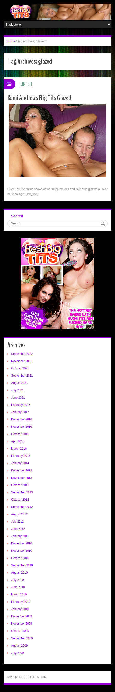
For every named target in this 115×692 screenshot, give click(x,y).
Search (17, 216)
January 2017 (20, 412)
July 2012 (17, 521)
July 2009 (17, 653)
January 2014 (20, 463)
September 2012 (22, 507)
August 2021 (19, 383)
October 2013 (20, 485)
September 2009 (22, 638)
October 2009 (20, 631)
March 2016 (19, 448)
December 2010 (21, 543)
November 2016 (21, 426)
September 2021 (22, 375)
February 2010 (20, 601)
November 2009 (21, 623)
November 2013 (21, 477)
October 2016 (20, 434)
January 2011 (20, 536)
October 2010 (20, 558)
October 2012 (20, 499)
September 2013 (22, 492)
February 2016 (20, 456)
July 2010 (17, 580)
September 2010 (22, 565)
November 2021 (21, 361)
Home (11, 41)
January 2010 (20, 609)
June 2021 (18, 397)
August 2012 (19, 514)
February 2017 (20, 405)
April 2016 (17, 441)
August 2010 (19, 572)
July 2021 (17, 390)
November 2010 (21, 550)
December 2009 (21, 616)
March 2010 (19, 594)
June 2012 (18, 529)
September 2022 (22, 353)
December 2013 (21, 470)
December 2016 (21, 419)
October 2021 (20, 368)
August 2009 (19, 645)
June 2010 (18, 587)
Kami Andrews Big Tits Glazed (39, 98)
